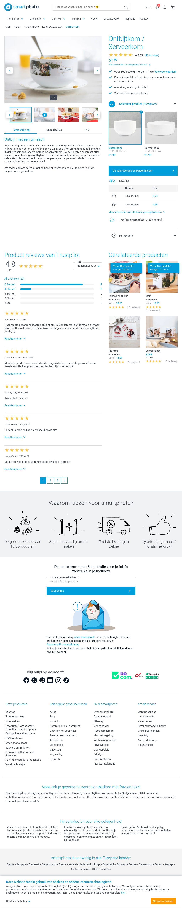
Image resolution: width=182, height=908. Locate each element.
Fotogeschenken (15, 716)
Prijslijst (98, 754)
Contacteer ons (147, 712)
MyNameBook (13, 738)
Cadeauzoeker (111, 18)
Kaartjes (10, 712)
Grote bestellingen (149, 730)
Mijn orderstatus (147, 740)
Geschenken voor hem (63, 735)
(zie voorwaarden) (165, 71)
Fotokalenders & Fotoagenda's (23, 759)
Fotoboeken (12, 721)
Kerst (53, 712)
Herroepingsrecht (104, 730)
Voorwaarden (101, 726)
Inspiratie (130, 18)
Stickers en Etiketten (17, 747)
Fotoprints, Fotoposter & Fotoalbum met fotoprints (20, 727)
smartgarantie (146, 716)
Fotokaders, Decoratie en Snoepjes (20, 754)
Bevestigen (57, 590)
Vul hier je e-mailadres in (64, 577)
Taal (78, 261)
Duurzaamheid (102, 716)
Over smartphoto (104, 712)
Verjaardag (56, 754)
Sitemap (98, 721)
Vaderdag (55, 749)
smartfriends (145, 744)
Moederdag (56, 744)
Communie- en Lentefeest (65, 726)
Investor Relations (104, 763)
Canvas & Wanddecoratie (20, 733)
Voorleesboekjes (15, 764)
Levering (143, 735)
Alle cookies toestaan (163, 901)
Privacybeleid (101, 744)
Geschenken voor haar (63, 730)
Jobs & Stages (102, 759)
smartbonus (145, 721)
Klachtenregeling (103, 735)
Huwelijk (55, 721)
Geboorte (55, 759)
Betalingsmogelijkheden (152, 726)
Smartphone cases (16, 742)
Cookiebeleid (101, 749)
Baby (52, 716)
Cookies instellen (18, 901)
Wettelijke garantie (105, 740)
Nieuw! (94, 18)
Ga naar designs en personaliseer (132, 170)
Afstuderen (56, 740)
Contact (144, 18)
